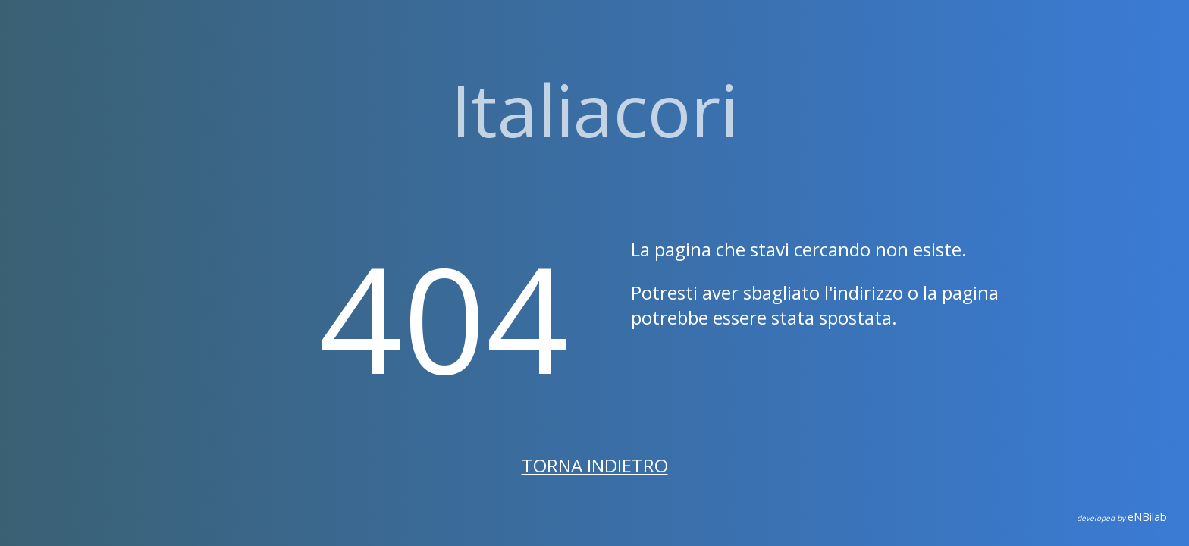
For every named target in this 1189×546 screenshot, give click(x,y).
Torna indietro (595, 465)
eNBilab (1122, 517)
